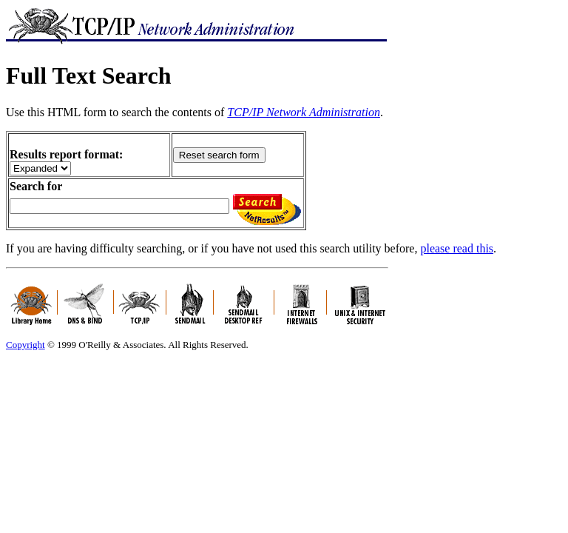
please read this (456, 248)
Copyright (25, 344)
